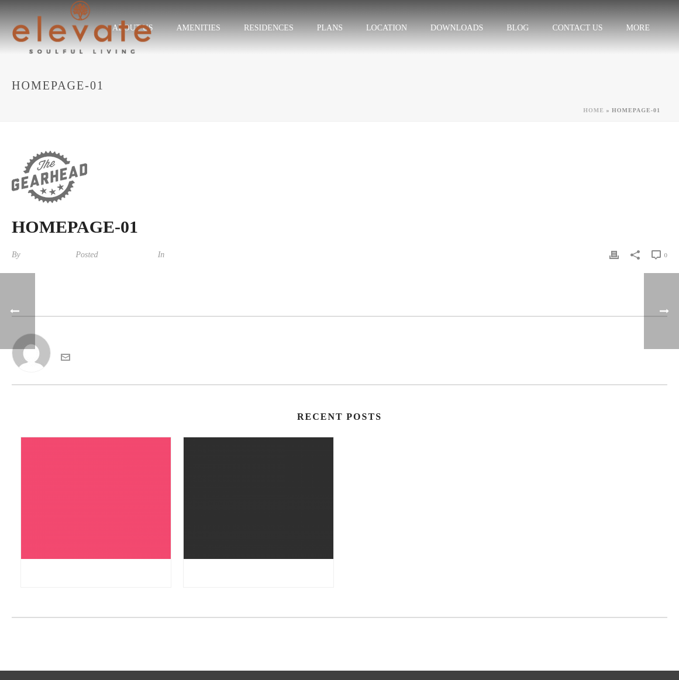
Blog (517, 27)
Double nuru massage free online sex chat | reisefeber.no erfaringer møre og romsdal (261, 573)
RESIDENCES (269, 27)
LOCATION (386, 27)
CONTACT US (577, 27)
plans (330, 27)
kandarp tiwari (46, 254)
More (638, 27)
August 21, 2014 (126, 254)
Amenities (198, 27)
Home (593, 110)
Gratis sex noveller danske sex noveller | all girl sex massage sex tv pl (99, 573)
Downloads (456, 27)
